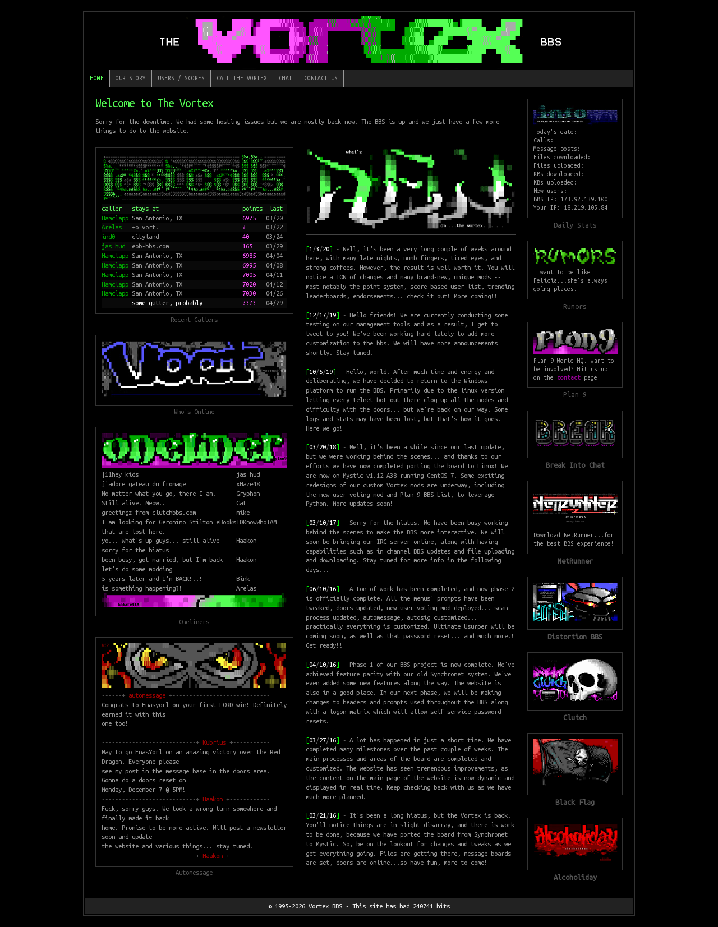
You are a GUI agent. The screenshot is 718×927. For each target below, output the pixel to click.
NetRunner (575, 561)
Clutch (575, 717)
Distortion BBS (574, 636)
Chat (285, 78)
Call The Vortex (242, 78)
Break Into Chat (575, 465)
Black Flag (575, 802)
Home (97, 78)
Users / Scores (181, 78)
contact (569, 377)
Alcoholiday (575, 877)
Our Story (131, 78)
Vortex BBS (325, 906)
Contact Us (321, 78)
